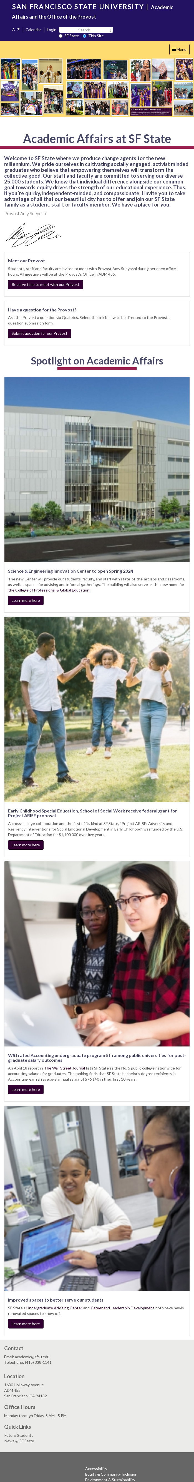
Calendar (33, 29)
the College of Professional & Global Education (48, 590)
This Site (93, 35)
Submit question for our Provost (39, 333)
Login (51, 29)
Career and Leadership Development (122, 1307)
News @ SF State (19, 1440)
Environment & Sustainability (110, 1479)
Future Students (18, 1435)
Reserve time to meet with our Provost (45, 284)
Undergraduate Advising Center (54, 1307)
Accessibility (96, 1468)
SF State (69, 35)
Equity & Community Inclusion (111, 1474)
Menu (181, 50)
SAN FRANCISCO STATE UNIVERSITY (78, 6)
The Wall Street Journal (64, 1068)
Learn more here (26, 600)
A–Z (16, 29)
